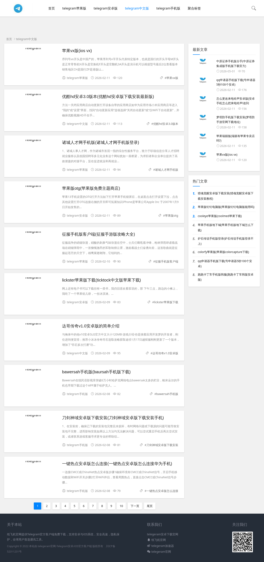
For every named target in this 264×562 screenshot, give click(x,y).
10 (121, 506)
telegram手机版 (168, 8)
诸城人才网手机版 (166, 170)
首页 (51, 8)
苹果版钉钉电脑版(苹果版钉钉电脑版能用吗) (226, 207)
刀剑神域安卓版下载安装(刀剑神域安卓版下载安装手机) (113, 417)
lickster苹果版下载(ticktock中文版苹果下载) (101, 280)
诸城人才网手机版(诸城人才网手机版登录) (100, 142)
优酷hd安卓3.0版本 (165, 124)
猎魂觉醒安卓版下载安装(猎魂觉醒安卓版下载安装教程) (225, 195)
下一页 (135, 506)
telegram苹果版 (74, 8)
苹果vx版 (172, 78)
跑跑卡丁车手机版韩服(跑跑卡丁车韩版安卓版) (225, 277)
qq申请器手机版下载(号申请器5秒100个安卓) (225, 263)
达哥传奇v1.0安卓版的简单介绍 (90, 326)
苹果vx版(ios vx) (77, 50)
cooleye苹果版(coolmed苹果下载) (220, 216)
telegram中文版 (137, 8)
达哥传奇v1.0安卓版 (165, 353)
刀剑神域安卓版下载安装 (162, 445)
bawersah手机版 (167, 394)
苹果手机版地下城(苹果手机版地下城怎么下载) (225, 227)
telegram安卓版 (106, 8)
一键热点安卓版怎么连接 (162, 491)
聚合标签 (194, 8)
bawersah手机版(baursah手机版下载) (96, 372)
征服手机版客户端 (166, 261)
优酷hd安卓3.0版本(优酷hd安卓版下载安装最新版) (108, 96)
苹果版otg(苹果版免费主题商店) (91, 188)
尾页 (150, 506)
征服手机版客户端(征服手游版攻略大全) (98, 234)
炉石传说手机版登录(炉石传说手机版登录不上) (225, 241)
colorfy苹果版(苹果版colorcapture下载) (223, 252)
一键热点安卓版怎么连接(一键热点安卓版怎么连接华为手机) (117, 463)
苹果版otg (171, 215)
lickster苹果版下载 (166, 302)
